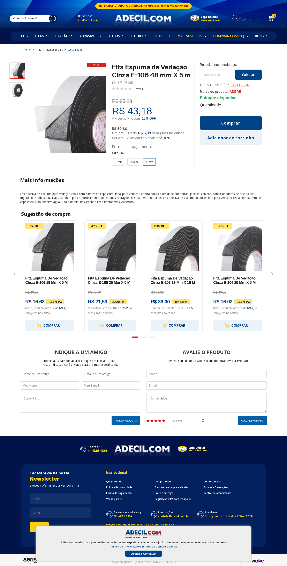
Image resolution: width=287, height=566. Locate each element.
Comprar (48, 325)
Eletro (137, 36)
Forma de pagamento (119, 493)
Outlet (160, 36)
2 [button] (143, 337)
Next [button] (272, 274)
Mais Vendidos (190, 36)
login (253, 18)
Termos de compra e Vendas (171, 487)
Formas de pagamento (132, 146)
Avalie (139, 89)
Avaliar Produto (252, 420)
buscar (55, 18)
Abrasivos (88, 36)
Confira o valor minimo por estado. (166, 6)
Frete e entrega (164, 493)
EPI (22, 36)
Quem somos (114, 481)
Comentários (80, 403)
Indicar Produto (126, 420)
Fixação (62, 36)
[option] (17, 72)
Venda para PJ (114, 499)
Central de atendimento (218, 493)
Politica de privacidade (119, 487)
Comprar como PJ (228, 36)
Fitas (39, 36)
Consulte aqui (240, 85)
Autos (114, 36)
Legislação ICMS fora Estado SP (173, 499)
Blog (259, 36)
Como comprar (212, 481)
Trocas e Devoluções (216, 487)
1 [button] (135, 337)
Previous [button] (14, 274)
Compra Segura (164, 481)
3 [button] (152, 337)
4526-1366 (92, 20)
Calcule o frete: (231, 65)
